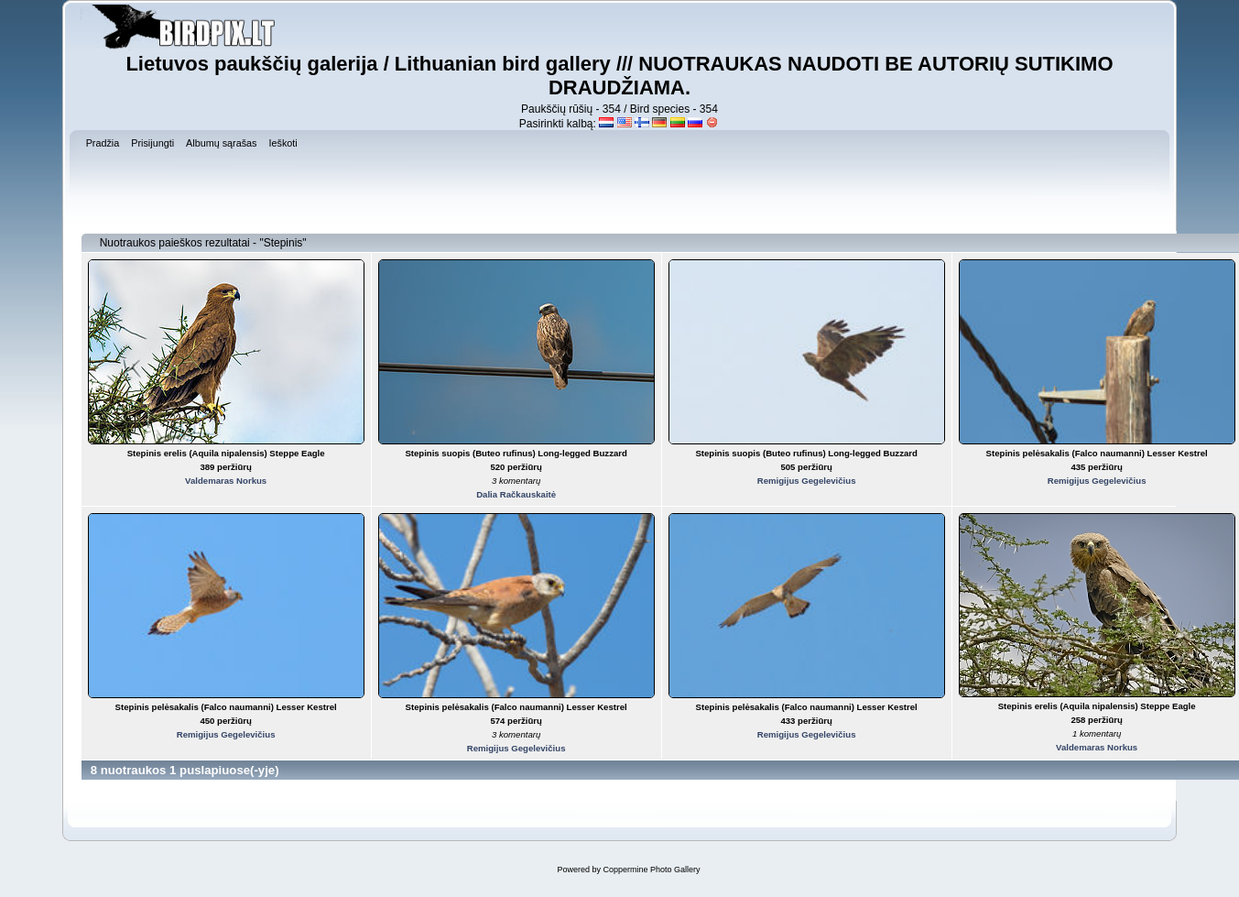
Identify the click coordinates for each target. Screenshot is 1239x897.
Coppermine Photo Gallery (651, 869)
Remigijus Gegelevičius (806, 481)
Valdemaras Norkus (225, 481)
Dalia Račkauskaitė (516, 494)
